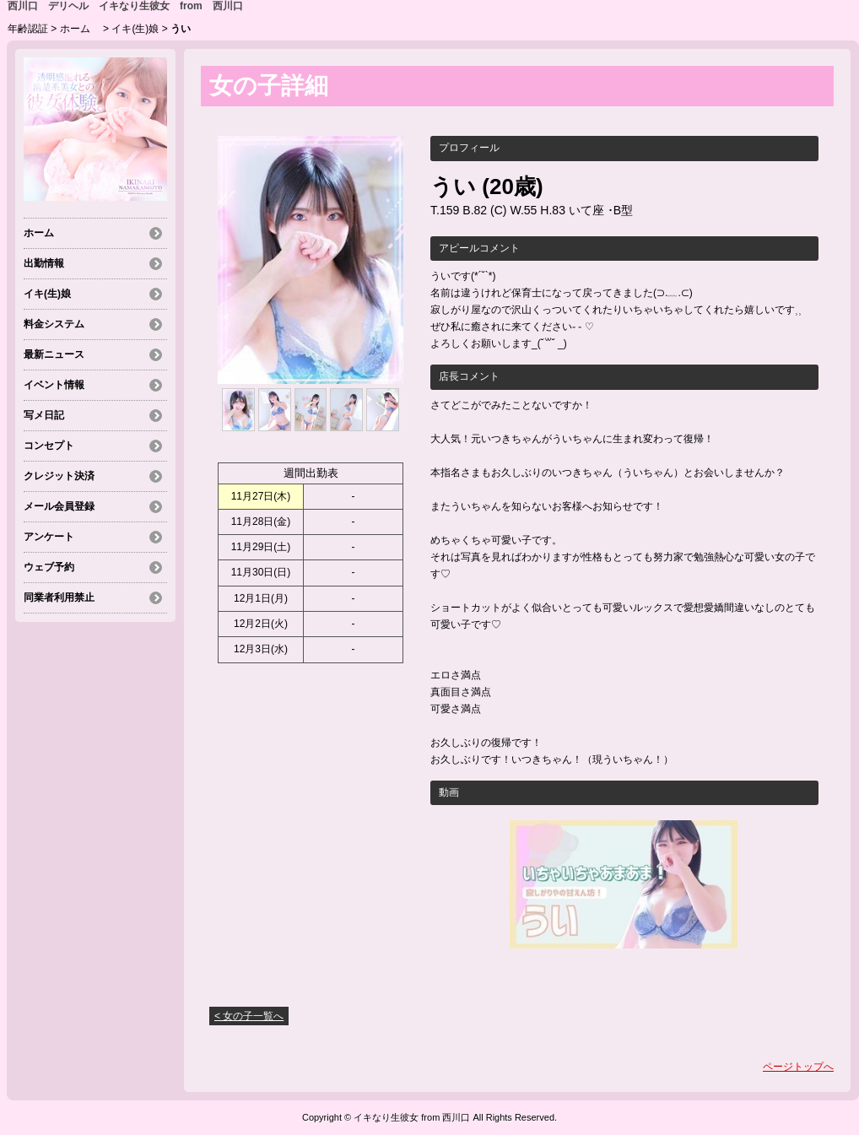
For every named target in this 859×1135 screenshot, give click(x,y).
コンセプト (49, 445)
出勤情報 (44, 263)
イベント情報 (54, 385)
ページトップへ (798, 1067)
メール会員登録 (59, 506)
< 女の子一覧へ (249, 1016)
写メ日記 (44, 415)
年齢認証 (28, 29)
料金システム (54, 324)
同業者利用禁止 (59, 597)
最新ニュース (54, 354)
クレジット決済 (59, 476)
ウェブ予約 (49, 567)
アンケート (49, 537)
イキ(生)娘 (135, 29)
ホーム (80, 29)
